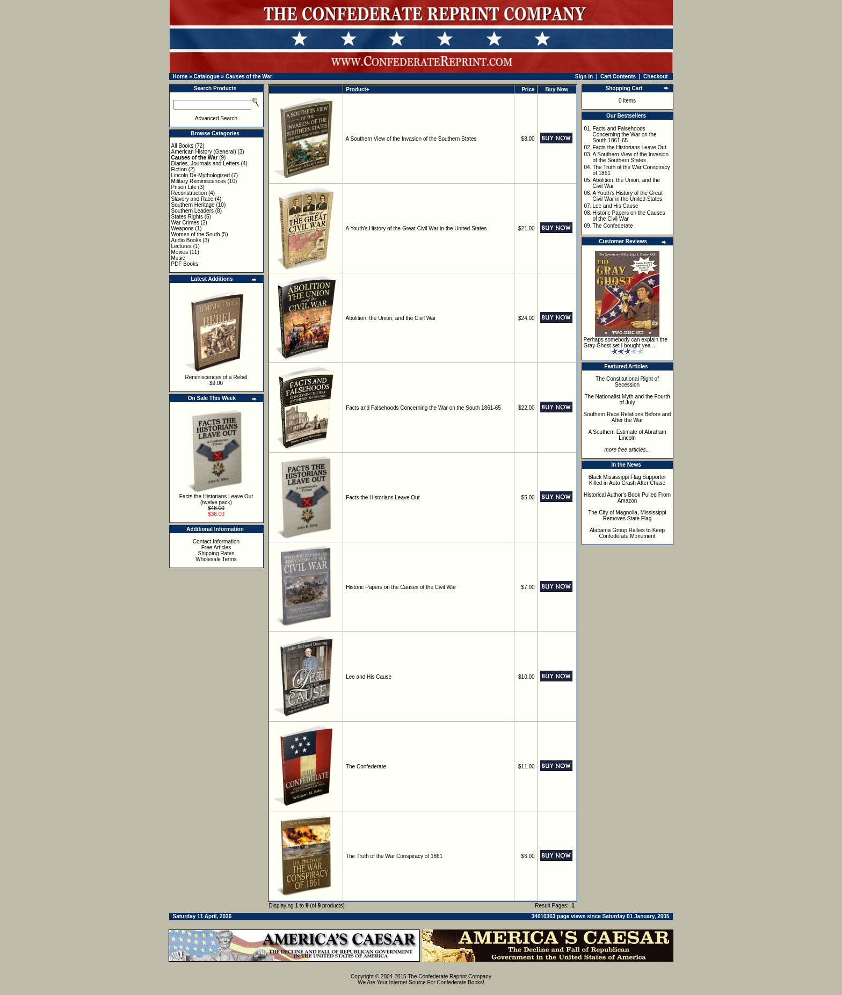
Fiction (179, 169)
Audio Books (186, 240)
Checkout (655, 76)
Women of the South (195, 234)
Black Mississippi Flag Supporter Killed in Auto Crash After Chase (627, 480)
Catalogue (206, 76)
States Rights (187, 217)
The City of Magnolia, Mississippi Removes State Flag (627, 515)
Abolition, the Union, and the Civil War (391, 318)
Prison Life (184, 187)
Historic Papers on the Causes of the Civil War (401, 587)
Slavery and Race (192, 199)
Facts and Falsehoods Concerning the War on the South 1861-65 (423, 408)
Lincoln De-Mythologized (200, 175)
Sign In (584, 76)
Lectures (181, 246)
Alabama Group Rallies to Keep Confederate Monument (627, 533)
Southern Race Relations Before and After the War (627, 417)
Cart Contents (618, 76)
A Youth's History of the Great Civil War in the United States (416, 228)
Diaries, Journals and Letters (205, 163)
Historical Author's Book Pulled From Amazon (627, 498)
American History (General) (203, 152)
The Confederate (366, 766)
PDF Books (185, 264)
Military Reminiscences (198, 181)
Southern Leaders (192, 211)
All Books (182, 146)
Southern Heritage (193, 205)
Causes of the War (249, 76)
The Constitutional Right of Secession (627, 382)
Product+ (357, 89)
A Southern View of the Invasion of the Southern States (411, 139)
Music (178, 258)
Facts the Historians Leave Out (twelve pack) (216, 499)
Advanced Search (216, 118)
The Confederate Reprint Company (449, 976)
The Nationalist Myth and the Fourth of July (627, 399)
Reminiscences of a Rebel (216, 377)
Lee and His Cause (368, 677)
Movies (179, 252)
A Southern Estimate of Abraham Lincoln (627, 435)
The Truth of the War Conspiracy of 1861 (394, 856)
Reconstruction (189, 193)
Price (527, 89)
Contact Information (216, 541)
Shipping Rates (216, 553)
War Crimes (185, 223)
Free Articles (216, 547)
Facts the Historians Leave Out (382, 497)
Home (180, 76)
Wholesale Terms (216, 559)
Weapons (182, 228)
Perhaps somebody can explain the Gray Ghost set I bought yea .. (625, 342)
